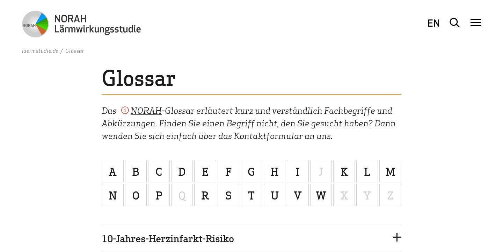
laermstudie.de (40, 51)
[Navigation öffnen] (475, 23)
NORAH (146, 110)
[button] (251, 237)
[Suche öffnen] (454, 22)
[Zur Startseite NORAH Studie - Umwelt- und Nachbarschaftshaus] (81, 25)
